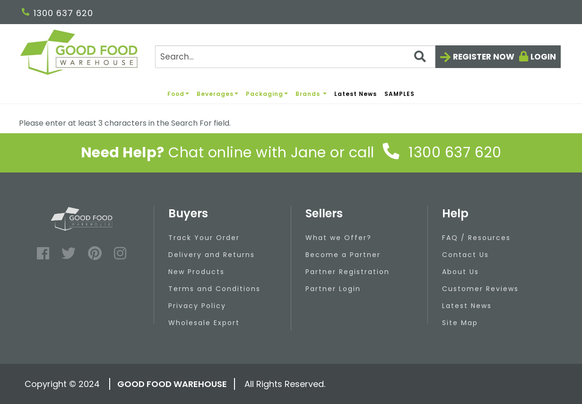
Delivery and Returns (211, 254)
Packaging (267, 94)
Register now (483, 56)
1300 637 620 (57, 13)
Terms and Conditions (214, 288)
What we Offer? (338, 237)
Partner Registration (347, 271)
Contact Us (465, 254)
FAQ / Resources (476, 237)
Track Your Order (204, 237)
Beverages (217, 94)
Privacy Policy (197, 305)
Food (178, 94)
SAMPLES (399, 94)
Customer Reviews (480, 288)
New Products (196, 271)
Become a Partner (343, 254)
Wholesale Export (204, 322)
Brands (311, 94)
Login (543, 56)
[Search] (295, 56)
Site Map (460, 322)
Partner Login (333, 288)
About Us (460, 271)
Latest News (355, 94)
